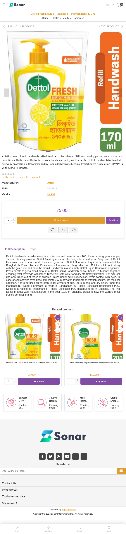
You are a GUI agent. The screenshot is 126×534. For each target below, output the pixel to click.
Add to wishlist (58, 329)
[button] (6, 93)
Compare (63, 230)
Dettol (50, 182)
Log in (17, 531)
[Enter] (8, 381)
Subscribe (121, 472)
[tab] (15, 249)
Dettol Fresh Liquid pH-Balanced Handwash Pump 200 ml (94, 363)
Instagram (75, 457)
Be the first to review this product (21, 177)
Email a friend (73, 230)
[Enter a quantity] (10, 220)
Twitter (50, 457)
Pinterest (84, 457)
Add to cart (62, 220)
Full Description (15, 249)
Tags (33, 249)
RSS (59, 457)
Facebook (42, 457)
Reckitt (51, 194)
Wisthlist (52, 230)
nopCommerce (69, 510)
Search (79, 531)
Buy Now (113, 220)
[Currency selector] (109, 5)
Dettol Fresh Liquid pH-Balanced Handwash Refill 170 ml (31, 363)
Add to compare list (58, 323)
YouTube (67, 457)
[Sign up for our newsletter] (63, 471)
